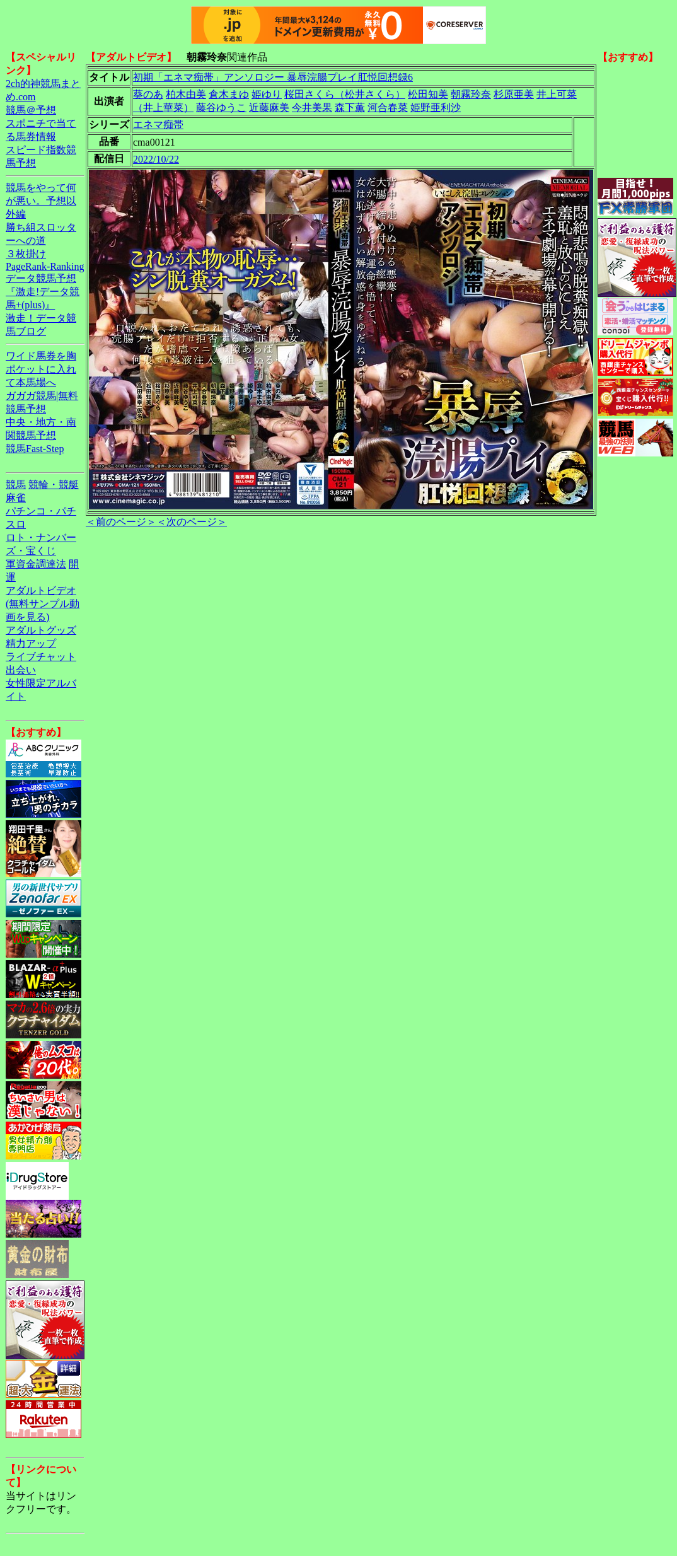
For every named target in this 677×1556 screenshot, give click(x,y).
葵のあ (148, 94)
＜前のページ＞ (121, 521)
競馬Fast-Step (35, 448)
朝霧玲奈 (471, 94)
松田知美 (428, 94)
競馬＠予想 (31, 110)
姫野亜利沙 (435, 107)
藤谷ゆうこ (221, 107)
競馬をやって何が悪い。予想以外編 (41, 200)
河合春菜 (387, 107)
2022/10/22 (156, 159)
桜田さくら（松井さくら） (344, 94)
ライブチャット (41, 656)
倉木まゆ (229, 94)
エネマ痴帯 (158, 124)
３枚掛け (26, 253)
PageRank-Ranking (45, 266)
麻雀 (16, 497)
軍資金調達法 (36, 564)
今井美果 (312, 107)
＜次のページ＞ (191, 521)
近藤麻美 (269, 107)
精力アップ (31, 643)
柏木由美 (186, 94)
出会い (21, 670)
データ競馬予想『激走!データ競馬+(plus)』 (42, 291)
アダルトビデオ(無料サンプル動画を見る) (42, 603)
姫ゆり (267, 94)
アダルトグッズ (41, 630)
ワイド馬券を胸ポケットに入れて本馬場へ (41, 369)
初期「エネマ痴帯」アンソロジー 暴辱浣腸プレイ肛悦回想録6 (273, 77)
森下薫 (350, 107)
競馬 (16, 484)
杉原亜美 (514, 94)
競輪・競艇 (53, 484)
